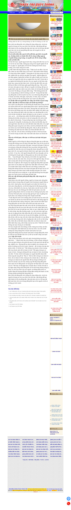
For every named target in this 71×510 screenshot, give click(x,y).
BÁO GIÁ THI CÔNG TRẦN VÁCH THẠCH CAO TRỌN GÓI (56, 93)
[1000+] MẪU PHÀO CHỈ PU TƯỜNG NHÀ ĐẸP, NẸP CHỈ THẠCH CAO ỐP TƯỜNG (56, 257)
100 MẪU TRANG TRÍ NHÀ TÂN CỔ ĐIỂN (56, 134)
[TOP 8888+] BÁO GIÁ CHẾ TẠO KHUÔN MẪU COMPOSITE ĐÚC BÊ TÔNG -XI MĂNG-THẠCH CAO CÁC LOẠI (56, 143)
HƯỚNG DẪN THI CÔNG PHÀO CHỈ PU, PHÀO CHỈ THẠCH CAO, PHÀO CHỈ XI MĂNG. (56, 204)
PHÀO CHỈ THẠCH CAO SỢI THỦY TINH (56, 127)
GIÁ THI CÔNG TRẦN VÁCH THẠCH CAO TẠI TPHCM (56, 21)
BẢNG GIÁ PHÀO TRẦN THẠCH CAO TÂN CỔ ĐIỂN (56, 37)
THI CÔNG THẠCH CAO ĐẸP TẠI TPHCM (56, 30)
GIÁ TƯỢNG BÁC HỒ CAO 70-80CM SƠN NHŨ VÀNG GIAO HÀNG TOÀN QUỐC (28, 291)
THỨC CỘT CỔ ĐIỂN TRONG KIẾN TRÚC (56, 101)
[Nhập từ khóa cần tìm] (56, 13)
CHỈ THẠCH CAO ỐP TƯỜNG (16, 304)
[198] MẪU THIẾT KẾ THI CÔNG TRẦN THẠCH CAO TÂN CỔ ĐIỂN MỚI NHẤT (56, 154)
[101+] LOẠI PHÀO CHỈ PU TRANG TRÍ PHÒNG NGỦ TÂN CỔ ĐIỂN (25, 293)
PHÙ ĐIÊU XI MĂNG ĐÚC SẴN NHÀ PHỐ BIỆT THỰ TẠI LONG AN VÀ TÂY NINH (56, 236)
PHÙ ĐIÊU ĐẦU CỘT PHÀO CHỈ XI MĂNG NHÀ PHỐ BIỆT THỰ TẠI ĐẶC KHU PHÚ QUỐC (28, 301)
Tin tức (38, 12)
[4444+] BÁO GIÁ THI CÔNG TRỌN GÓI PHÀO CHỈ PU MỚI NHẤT (56, 84)
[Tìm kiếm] (62, 13)
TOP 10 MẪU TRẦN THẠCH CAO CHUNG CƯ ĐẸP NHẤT (56, 306)
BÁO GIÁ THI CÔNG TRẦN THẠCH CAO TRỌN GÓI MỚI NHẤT (56, 182)
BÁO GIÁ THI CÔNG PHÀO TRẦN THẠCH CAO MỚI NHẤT (56, 277)
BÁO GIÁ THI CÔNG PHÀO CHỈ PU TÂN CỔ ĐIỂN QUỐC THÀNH (56, 174)
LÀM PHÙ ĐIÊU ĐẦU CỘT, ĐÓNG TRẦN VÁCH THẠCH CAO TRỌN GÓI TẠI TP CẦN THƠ (28, 298)
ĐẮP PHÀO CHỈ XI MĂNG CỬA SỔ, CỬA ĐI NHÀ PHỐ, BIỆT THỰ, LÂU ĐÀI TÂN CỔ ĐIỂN (56, 215)
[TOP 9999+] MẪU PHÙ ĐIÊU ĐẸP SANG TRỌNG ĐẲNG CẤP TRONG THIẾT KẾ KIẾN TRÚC (56, 74)
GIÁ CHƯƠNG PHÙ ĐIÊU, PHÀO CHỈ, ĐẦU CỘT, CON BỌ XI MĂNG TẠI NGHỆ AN (28, 295)
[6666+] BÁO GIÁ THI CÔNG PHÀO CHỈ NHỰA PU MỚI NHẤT (56, 225)
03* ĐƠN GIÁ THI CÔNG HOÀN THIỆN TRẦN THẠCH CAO (56, 267)
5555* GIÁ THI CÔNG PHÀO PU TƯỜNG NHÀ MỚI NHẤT (56, 286)
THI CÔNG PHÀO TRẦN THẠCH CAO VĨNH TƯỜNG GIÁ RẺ (56, 315)
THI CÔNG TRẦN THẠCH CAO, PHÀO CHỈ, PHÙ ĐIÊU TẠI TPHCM (56, 246)
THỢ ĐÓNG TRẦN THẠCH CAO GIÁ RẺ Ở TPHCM (56, 108)
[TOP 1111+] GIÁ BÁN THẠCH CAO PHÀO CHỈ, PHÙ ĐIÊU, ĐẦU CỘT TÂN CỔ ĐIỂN (56, 193)
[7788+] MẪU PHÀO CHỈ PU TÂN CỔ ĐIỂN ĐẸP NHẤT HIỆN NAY (56, 65)
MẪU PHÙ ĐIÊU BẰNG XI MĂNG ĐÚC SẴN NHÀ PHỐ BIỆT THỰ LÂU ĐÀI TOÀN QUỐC (56, 118)
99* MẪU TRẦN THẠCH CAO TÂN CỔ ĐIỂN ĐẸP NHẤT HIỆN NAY (56, 56)
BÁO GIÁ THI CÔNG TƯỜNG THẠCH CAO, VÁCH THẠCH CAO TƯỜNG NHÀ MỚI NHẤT (56, 164)
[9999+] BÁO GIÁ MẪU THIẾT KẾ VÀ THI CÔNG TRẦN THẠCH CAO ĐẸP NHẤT (56, 47)
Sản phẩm (29, 12)
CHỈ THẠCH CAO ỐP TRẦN (16, 306)
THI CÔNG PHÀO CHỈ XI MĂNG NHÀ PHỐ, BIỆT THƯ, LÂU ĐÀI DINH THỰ (56, 296)
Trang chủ (12, 12)
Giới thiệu (21, 12)
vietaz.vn (35, 499)
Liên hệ (45, 12)
